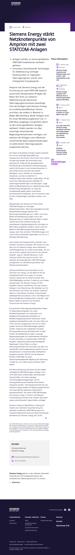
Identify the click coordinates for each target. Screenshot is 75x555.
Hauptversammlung (31, 530)
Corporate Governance (31, 527)
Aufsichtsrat (13, 523)
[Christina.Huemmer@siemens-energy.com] (29, 457)
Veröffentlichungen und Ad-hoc (30, 524)
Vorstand (12, 520)
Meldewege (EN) (62, 526)
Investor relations (32, 517)
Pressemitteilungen (46, 520)
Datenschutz (21, 541)
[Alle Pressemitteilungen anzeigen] (60, 161)
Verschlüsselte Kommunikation (34, 544)
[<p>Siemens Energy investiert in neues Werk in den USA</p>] (60, 111)
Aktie (26, 520)
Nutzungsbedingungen (16, 544)
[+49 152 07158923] (29, 461)
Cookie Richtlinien (31, 541)
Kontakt (59, 521)
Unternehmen (14, 517)
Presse (43, 517)
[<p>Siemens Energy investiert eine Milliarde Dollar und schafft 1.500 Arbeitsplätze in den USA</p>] (60, 73)
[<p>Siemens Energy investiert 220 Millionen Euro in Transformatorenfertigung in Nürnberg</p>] (60, 94)
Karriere (59, 517)
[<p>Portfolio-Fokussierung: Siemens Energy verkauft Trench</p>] (60, 149)
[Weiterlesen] (14, 482)
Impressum (12, 541)
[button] (16, 3)
